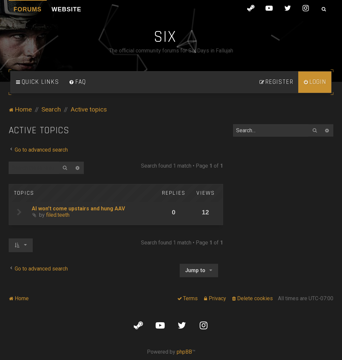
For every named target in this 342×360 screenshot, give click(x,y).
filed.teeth (57, 215)
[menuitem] (77, 82)
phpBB (184, 352)
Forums (28, 9)
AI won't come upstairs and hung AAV (78, 208)
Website (66, 9)
